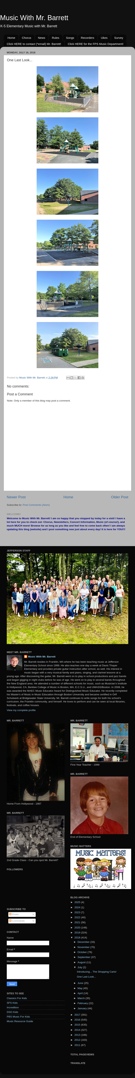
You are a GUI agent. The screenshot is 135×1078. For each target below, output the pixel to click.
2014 (77, 1029)
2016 (77, 1019)
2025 (77, 902)
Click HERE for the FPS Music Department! (95, 44)
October (83, 952)
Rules (55, 37)
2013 (77, 1034)
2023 (77, 912)
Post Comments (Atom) (36, 504)
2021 (77, 922)
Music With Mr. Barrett (34, 18)
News (41, 37)
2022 (77, 917)
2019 (77, 932)
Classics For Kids (17, 998)
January (83, 1008)
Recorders (87, 37)
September (84, 957)
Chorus (26, 37)
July (80, 967)
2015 (77, 1024)
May (80, 988)
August (82, 962)
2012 (77, 1039)
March (81, 998)
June (81, 983)
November (84, 947)
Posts (14, 914)
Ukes (104, 37)
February (83, 1003)
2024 (77, 907)
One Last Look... (86, 976)
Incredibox (13, 1007)
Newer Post (16, 497)
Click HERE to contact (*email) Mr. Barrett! (34, 44)
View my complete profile (21, 710)
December (84, 942)
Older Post (119, 497)
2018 (77, 937)
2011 (77, 1045)
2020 (77, 927)
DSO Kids (12, 1012)
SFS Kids (12, 1002)
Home (11, 37)
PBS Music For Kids (18, 1016)
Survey (118, 37)
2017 (77, 1014)
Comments (17, 920)
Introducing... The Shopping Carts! (96, 971)
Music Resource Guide (20, 1021)
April (81, 993)
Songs (70, 37)
